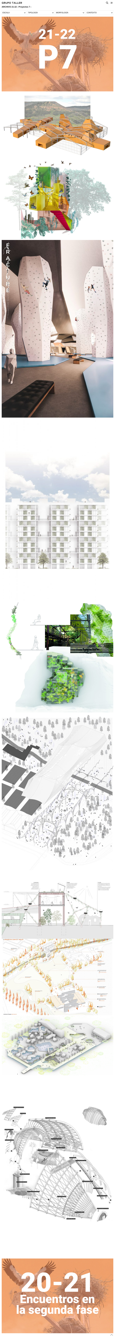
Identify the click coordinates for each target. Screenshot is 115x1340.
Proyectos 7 (24, 7)
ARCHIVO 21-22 (9, 7)
